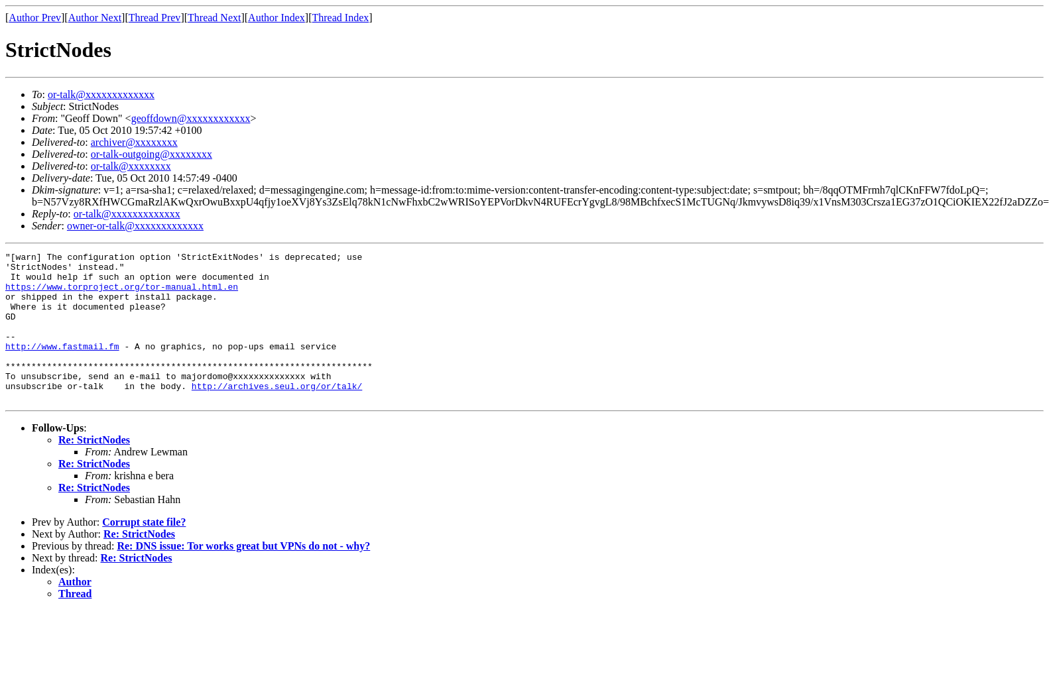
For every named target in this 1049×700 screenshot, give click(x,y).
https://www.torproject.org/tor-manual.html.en (121, 294)
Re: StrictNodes (94, 469)
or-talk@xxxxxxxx (131, 166)
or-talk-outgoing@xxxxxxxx (151, 154)
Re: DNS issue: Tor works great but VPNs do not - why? (243, 575)
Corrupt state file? (144, 551)
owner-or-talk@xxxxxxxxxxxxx (135, 225)
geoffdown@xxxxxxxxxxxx (191, 118)
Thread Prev (155, 17)
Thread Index (340, 17)
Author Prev (35, 17)
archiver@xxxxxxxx (134, 142)
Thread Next (214, 17)
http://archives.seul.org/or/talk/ (277, 414)
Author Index (276, 17)
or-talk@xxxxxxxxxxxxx (101, 94)
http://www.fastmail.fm (62, 366)
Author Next (94, 17)
